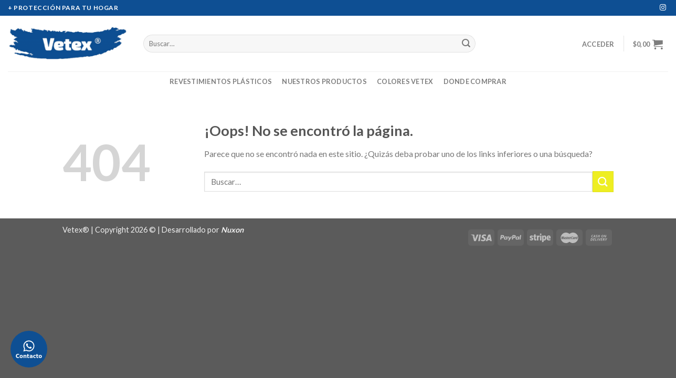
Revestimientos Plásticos (221, 81)
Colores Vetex (405, 81)
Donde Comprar (474, 81)
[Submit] (466, 43)
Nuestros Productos (324, 81)
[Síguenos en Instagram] (663, 8)
